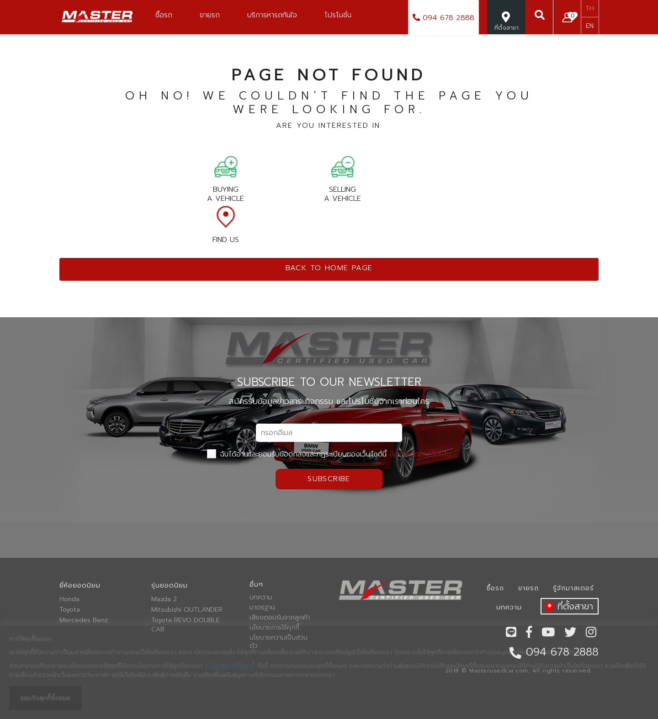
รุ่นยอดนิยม (169, 585)
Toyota (69, 609)
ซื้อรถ (495, 588)
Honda (69, 599)
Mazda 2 (164, 599)
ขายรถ (528, 588)
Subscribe (329, 478)
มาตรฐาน (262, 608)
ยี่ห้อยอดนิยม (80, 585)
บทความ (260, 597)
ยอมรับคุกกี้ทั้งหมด (45, 698)
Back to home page (329, 267)
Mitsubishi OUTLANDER (187, 609)
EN (590, 26)
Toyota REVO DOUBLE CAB (185, 625)
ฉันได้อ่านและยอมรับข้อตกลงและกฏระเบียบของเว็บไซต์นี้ (329, 454)
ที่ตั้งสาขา (567, 606)
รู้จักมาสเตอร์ (573, 588)
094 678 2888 (443, 17)
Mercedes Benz (83, 620)
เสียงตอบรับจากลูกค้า (279, 618)
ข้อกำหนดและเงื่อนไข (420, 454)
